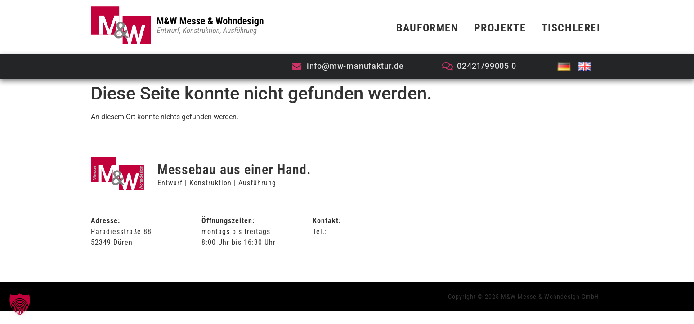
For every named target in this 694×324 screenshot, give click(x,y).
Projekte (500, 28)
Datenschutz (471, 216)
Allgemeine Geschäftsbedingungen (508, 196)
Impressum (469, 235)
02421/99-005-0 (355, 231)
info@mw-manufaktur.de (352, 242)
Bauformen (427, 28)
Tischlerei (571, 28)
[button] (20, 304)
